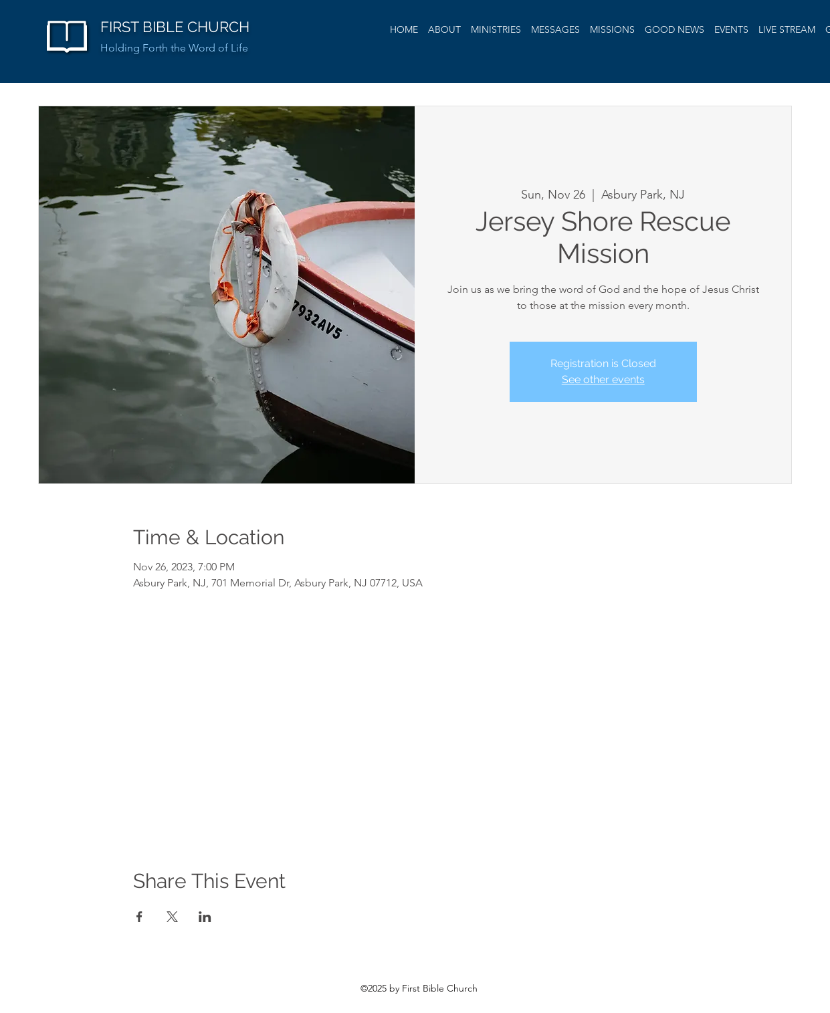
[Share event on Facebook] (139, 916)
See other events (603, 379)
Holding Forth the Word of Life (174, 47)
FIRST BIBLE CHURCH (174, 26)
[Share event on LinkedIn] (205, 916)
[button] (555, 29)
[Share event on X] (172, 916)
